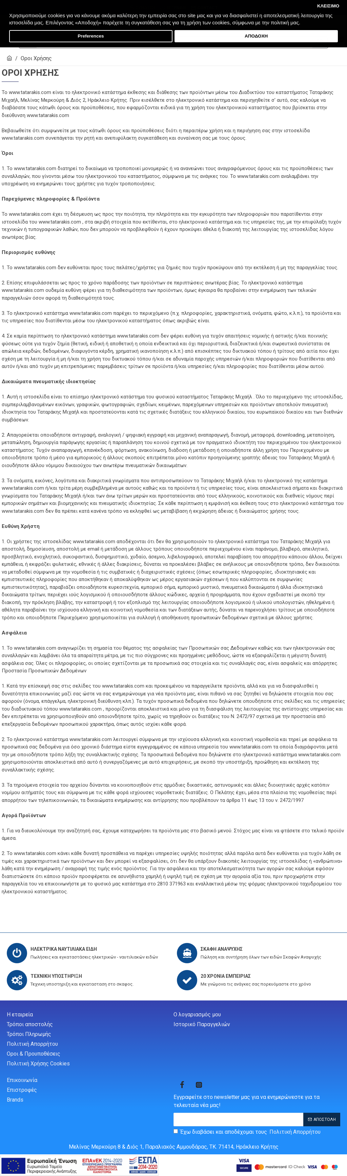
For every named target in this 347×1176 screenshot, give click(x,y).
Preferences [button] (91, 36)
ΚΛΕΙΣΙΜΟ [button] (328, 5)
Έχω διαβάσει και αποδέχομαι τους (248, 1132)
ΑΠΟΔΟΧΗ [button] (256, 36)
